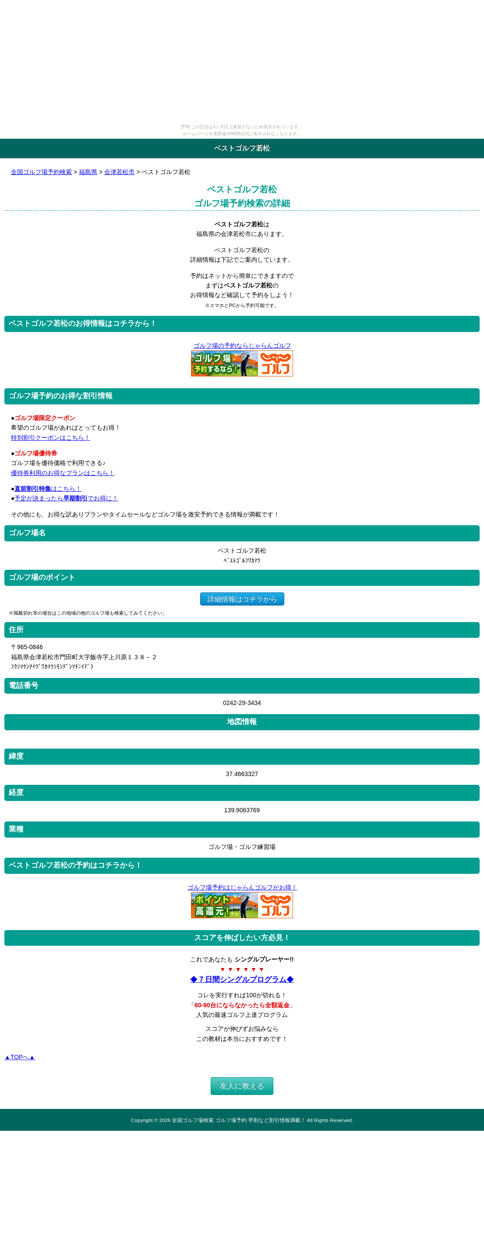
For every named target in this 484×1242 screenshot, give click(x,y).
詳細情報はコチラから (242, 599)
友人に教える (242, 1086)
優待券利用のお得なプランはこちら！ (63, 472)
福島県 (88, 171)
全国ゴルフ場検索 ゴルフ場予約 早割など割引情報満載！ (238, 1120)
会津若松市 (119, 171)
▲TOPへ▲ (19, 1057)
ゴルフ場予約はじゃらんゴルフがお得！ (242, 887)
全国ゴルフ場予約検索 (41, 171)
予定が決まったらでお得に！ (66, 498)
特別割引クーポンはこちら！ (50, 437)
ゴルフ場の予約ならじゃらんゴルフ (242, 345)
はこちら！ (48, 488)
